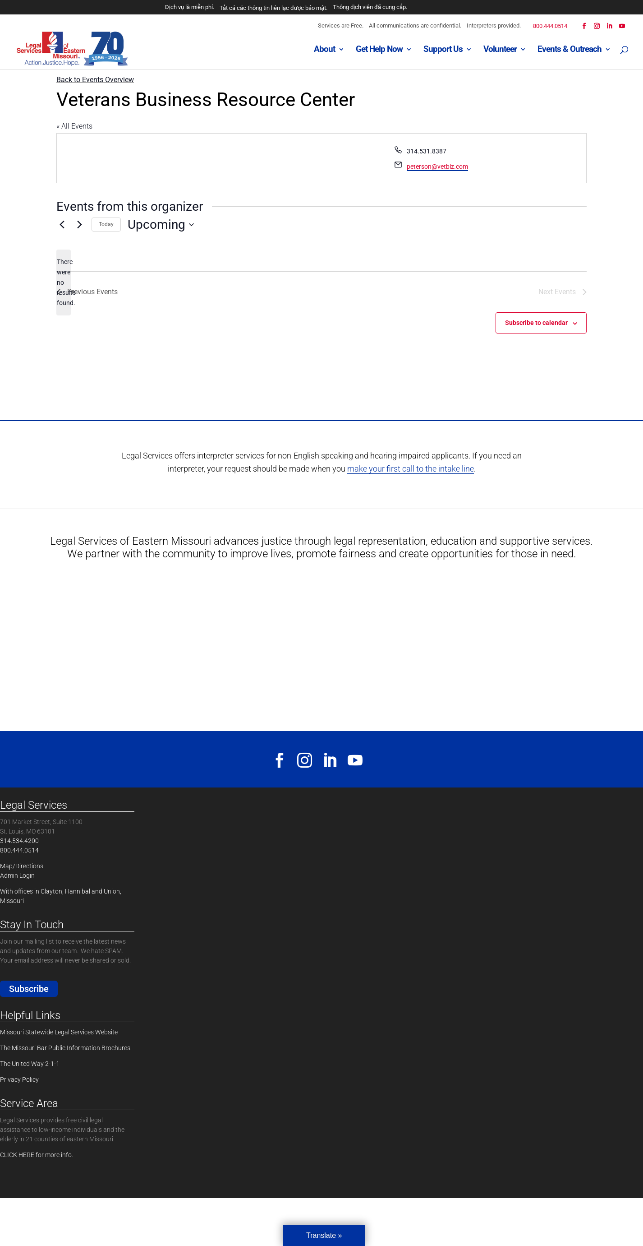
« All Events (74, 126)
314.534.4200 (19, 840)
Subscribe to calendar (536, 322)
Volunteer (500, 50)
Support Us (443, 50)
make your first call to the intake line (410, 468)
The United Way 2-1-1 (30, 1063)
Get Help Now (379, 50)
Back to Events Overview (95, 79)
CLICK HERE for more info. (36, 1154)
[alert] (63, 282)
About (324, 50)
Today (106, 224)
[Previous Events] (61, 224)
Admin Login (17, 875)
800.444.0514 (550, 26)
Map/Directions (21, 866)
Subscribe (29, 988)
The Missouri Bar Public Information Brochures (65, 1047)
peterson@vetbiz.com (437, 166)
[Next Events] (79, 224)
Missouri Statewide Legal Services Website (59, 1032)
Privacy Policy (19, 1079)
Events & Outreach (569, 50)
